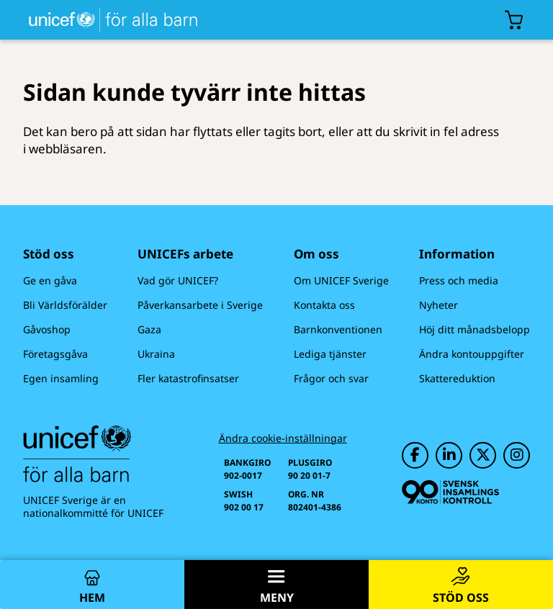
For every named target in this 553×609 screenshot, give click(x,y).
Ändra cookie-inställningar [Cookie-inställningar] (283, 438)
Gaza (149, 329)
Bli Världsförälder (65, 305)
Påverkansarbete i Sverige (200, 305)
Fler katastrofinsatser (188, 378)
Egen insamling (61, 378)
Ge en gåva (50, 280)
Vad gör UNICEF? (178, 280)
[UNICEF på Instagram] (516, 455)
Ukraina (156, 354)
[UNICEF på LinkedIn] (449, 455)
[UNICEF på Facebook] (415, 455)
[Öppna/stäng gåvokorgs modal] (514, 20)
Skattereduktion (457, 378)
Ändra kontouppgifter (471, 354)
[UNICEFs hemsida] (101, 20)
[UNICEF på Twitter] (482, 455)
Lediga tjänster (330, 354)
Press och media (458, 280)
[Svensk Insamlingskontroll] (450, 492)
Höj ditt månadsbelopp (474, 329)
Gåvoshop (47, 329)
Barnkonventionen (338, 329)
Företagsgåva (55, 354)
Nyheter (438, 305)
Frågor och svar (331, 378)
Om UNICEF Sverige (341, 280)
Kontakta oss (324, 305)
